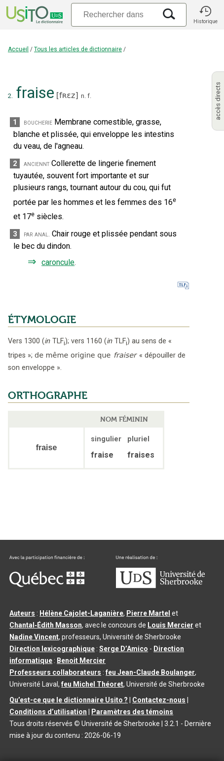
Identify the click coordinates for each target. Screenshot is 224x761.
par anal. (37, 234)
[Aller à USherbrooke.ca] (160, 586)
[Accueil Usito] (33, 15)
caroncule (58, 262)
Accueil (18, 49)
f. (89, 95)
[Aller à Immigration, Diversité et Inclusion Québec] (46, 585)
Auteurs (22, 613)
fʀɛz (67, 95)
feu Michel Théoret (92, 684)
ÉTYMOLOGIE (42, 320)
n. (83, 95)
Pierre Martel (148, 613)
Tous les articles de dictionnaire (78, 49)
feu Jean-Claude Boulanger (150, 672)
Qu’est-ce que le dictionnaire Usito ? (68, 700)
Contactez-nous (159, 700)
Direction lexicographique (52, 649)
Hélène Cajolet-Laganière (81, 613)
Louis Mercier (170, 625)
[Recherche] (113, 14)
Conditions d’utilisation (48, 712)
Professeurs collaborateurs (55, 672)
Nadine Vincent (34, 637)
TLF (54, 341)
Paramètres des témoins (132, 712)
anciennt (36, 164)
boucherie (38, 122)
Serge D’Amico (123, 649)
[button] (205, 15)
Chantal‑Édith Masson (45, 625)
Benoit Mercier (81, 660)
